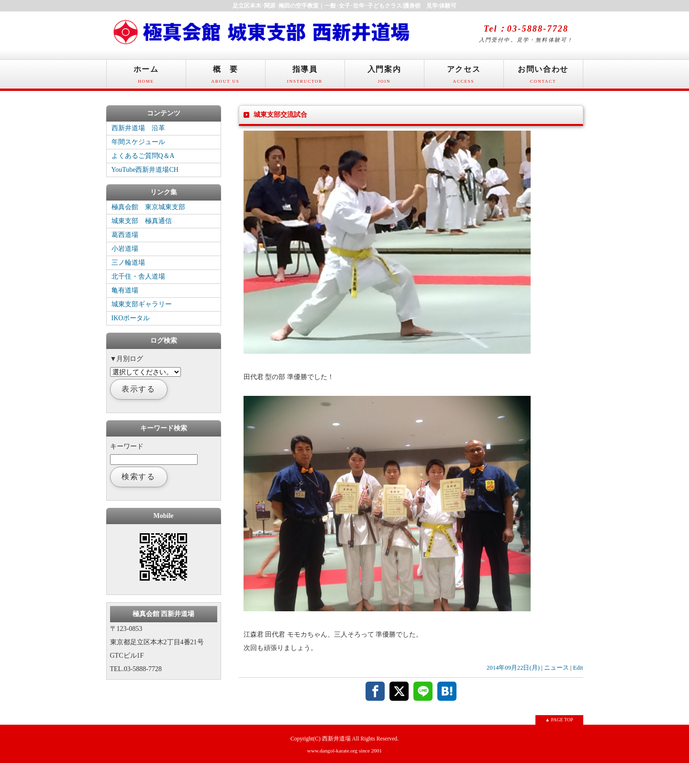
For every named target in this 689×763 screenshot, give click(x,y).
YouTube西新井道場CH (144, 169)
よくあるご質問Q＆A (143, 155)
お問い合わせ (543, 77)
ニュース (556, 667)
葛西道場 (124, 234)
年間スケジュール (138, 142)
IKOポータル (130, 318)
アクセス (463, 77)
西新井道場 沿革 (138, 128)
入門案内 (384, 77)
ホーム (146, 77)
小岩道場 (124, 248)
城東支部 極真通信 (141, 220)
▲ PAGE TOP (559, 719)
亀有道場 (124, 290)
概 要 (225, 77)
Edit (578, 667)
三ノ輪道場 (128, 262)
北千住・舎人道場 (138, 276)
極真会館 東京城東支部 (148, 207)
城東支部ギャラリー (141, 304)
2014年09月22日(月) (513, 667)
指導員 (305, 77)
